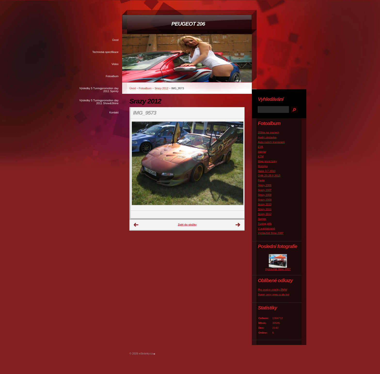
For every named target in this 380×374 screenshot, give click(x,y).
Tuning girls (265, 223)
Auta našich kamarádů (271, 142)
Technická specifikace (105, 52)
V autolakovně (266, 228)
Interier (262, 151)
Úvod (115, 39)
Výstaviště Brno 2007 (271, 233)
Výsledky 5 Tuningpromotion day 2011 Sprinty (99, 90)
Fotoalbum (112, 76)
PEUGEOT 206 (188, 24)
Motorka (263, 166)
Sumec (262, 218)
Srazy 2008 (265, 194)
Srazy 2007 (265, 190)
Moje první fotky (267, 161)
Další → (238, 224)
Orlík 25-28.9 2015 (269, 175)
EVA (260, 146)
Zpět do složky (187, 224)
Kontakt (114, 112)
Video (115, 64)
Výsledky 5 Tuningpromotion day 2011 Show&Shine (99, 102)
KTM (261, 156)
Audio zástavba (267, 137)
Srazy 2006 (265, 185)
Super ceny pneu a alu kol (273, 294)
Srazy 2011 (265, 209)
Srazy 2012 (161, 88)
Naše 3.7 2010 (267, 170)
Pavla (261, 180)
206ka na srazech (268, 132)
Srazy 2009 (265, 199)
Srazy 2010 (265, 204)
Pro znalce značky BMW (272, 289)
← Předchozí (136, 224)
